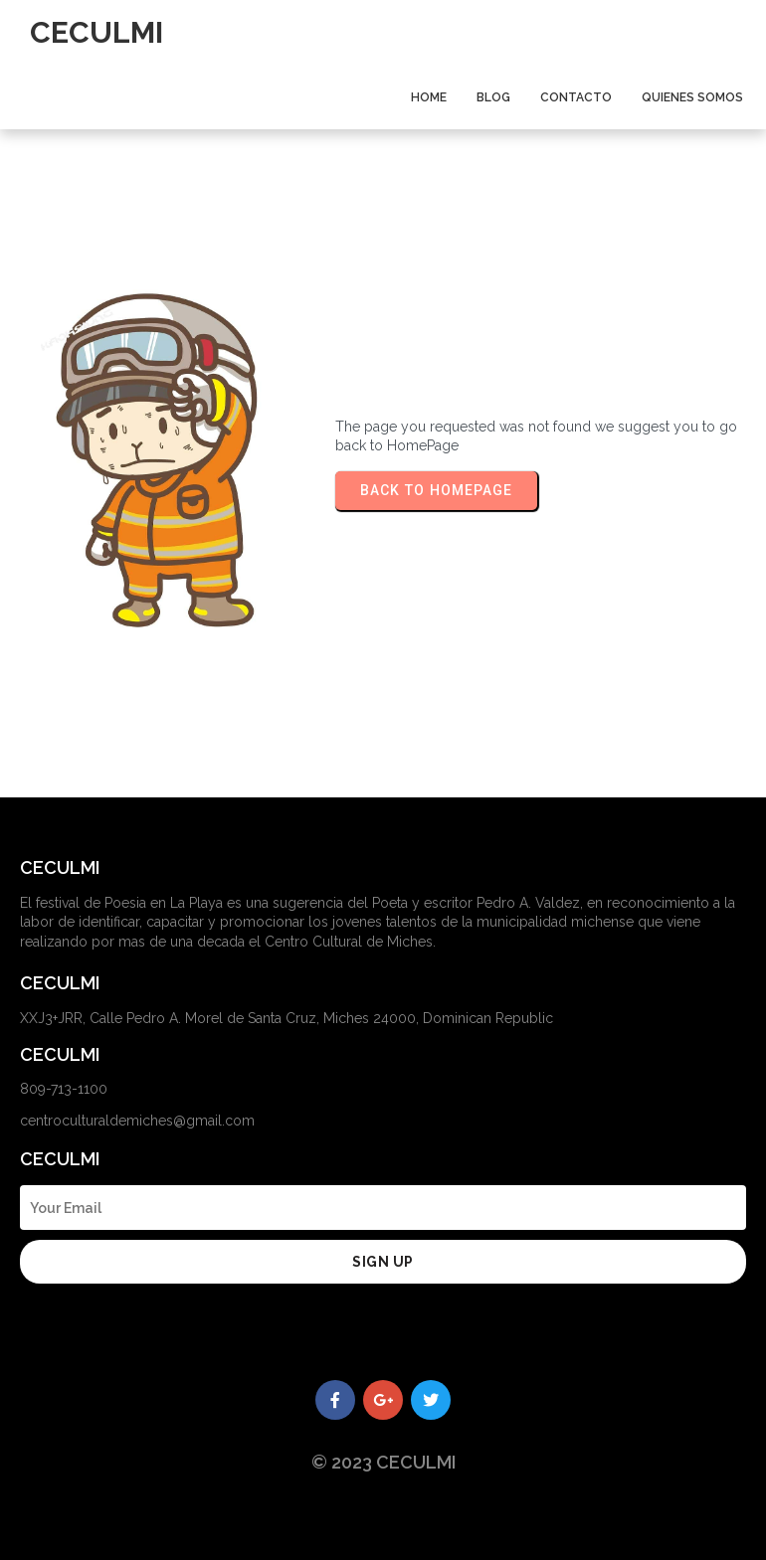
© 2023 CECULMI (383, 1462)
